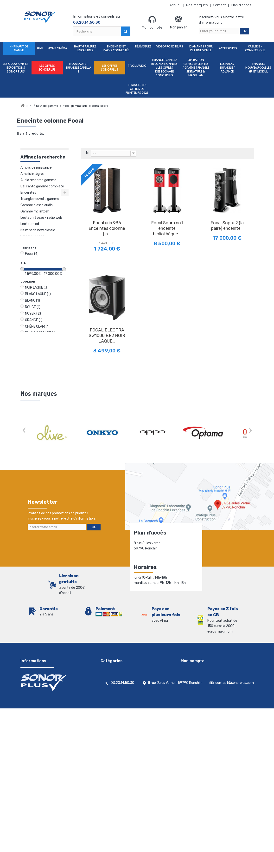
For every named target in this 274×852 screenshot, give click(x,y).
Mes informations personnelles (204, 688)
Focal (31, 254)
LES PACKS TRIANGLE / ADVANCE (227, 67)
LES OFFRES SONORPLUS (47, 68)
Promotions (29, 694)
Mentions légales (33, 719)
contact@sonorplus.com (234, 819)
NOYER (33, 313)
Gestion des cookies (35, 725)
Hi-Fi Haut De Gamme (19, 48)
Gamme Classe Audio (36, 205)
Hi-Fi (40, 48)
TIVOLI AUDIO (137, 66)
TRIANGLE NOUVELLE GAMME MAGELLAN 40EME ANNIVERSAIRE (39, 199)
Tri (87, 153)
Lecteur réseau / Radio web (41, 218)
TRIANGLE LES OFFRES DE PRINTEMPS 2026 (137, 89)
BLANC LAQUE (38, 294)
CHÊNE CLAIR (37, 326)
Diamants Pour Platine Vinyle (201, 48)
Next (250, 431)
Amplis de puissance (36, 167)
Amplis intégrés (32, 174)
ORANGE (34, 320)
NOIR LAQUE (36, 287)
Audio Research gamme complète (38, 180)
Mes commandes (194, 669)
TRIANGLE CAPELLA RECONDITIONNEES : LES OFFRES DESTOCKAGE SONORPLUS (164, 67)
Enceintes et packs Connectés (116, 48)
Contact (219, 5)
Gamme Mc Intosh (34, 211)
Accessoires (228, 48)
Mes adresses (191, 681)
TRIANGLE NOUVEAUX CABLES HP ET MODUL (258, 67)
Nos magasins (31, 688)
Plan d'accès (241, 5)
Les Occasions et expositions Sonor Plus (16, 67)
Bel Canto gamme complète (42, 186)
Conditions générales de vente (44, 675)
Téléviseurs (143, 46)
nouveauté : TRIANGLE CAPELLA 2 (78, 67)
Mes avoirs (189, 675)
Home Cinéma (57, 48)
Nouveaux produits (35, 700)
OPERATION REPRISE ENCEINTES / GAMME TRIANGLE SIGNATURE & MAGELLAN (196, 67)
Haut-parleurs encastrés (85, 48)
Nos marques (197, 5)
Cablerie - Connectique (255, 48)
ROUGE (32, 307)
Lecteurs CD (29, 224)
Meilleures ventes (33, 706)
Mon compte (152, 22)
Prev (24, 431)
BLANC (32, 300)
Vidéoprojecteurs (169, 46)
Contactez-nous (33, 681)
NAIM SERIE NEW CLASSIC (37, 230)
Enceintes (28, 193)
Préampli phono (32, 236)
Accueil (175, 5)
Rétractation (30, 713)
